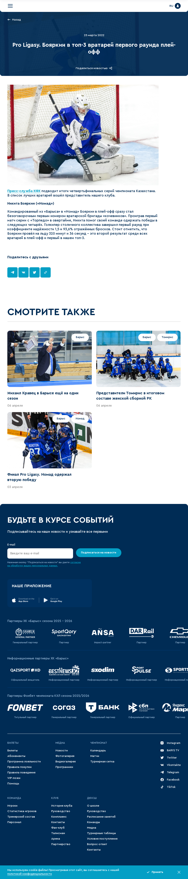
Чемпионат (98, 743)
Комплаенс (59, 816)
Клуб (55, 798)
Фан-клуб (58, 827)
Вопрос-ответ (97, 844)
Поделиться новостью (94, 68)
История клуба (61, 805)
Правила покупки (19, 767)
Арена (55, 838)
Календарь (98, 750)
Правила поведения (21, 772)
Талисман (58, 833)
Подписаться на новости (98, 552)
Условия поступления (102, 838)
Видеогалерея (65, 761)
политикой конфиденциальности (29, 874)
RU (171, 5)
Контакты (58, 822)
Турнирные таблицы (101, 833)
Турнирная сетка (102, 761)
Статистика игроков (22, 811)
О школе (93, 805)
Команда (14, 798)
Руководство (60, 811)
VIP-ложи (13, 778)
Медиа (60, 743)
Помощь (13, 783)
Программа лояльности (24, 761)
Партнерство (60, 844)
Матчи (94, 756)
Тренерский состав (21, 816)
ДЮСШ (92, 798)
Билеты (13, 743)
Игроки (12, 805)
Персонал (14, 822)
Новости (61, 750)
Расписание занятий (101, 816)
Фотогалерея (64, 756)
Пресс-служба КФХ (24, 191)
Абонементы (16, 756)
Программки (64, 767)
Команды (93, 822)
